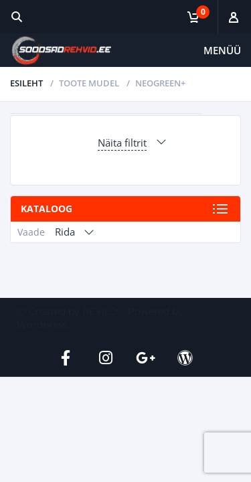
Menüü (222, 50)
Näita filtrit (122, 142)
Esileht (26, 83)
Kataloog (46, 208)
